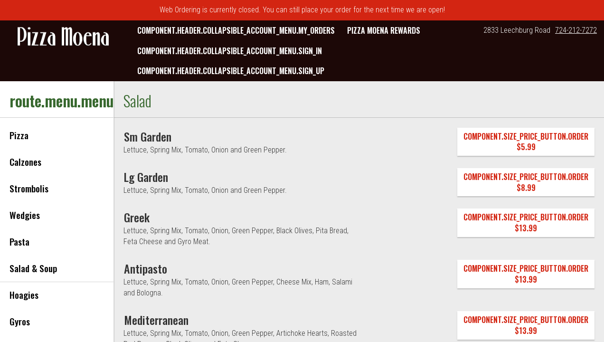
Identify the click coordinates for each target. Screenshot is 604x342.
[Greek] (136, 217)
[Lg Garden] (146, 176)
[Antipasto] (145, 268)
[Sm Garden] (147, 136)
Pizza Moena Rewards (383, 30)
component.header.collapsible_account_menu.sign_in (229, 51)
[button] (63, 37)
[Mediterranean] (156, 319)
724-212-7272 (576, 30)
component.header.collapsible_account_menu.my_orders (236, 30)
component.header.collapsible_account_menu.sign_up (230, 70)
